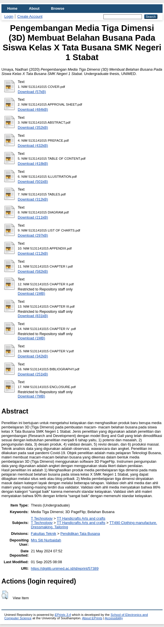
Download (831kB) (33, 316)
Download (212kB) (33, 253)
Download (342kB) (33, 356)
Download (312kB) (33, 199)
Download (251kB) (33, 374)
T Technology (42, 518)
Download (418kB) (33, 163)
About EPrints (92, 618)
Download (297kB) (33, 235)
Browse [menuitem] (57, 8)
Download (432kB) (33, 145)
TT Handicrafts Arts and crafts (81, 518)
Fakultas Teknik (43, 533)
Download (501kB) (33, 181)
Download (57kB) (32, 92)
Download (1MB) (31, 293)
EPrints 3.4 (63, 614)
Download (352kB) (33, 127)
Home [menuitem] (12, 8)
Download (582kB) (33, 271)
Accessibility (114, 618)
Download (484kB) (33, 109)
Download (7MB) (31, 396)
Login (8, 16)
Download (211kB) (33, 217)
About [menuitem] (34, 8)
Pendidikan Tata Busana (80, 533)
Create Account (30, 16)
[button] (4, 595)
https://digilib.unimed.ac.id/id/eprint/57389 (65, 568)
